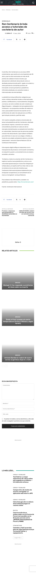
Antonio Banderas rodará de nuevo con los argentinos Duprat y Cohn (18, 359)
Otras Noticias (17, 525)
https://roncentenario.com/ (25, 182)
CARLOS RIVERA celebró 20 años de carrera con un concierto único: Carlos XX (26, 213)
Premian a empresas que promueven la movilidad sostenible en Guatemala (9, 213)
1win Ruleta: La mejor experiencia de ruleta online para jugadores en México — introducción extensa (23, 479)
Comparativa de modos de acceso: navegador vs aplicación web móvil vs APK (23, 491)
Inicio (3, 10)
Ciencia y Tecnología (19, 474)
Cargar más (18, 538)
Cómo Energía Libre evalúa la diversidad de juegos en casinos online (23, 503)
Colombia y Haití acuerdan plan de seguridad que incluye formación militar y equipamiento (23, 530)
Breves (17, 282)
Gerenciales (15, 10)
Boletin (15, 510)
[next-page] (6, 366)
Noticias (8, 10)
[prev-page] (3, 366)
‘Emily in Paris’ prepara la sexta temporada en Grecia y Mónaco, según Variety (18, 321)
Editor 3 (9, 33)
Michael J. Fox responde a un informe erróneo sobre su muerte (18, 286)
